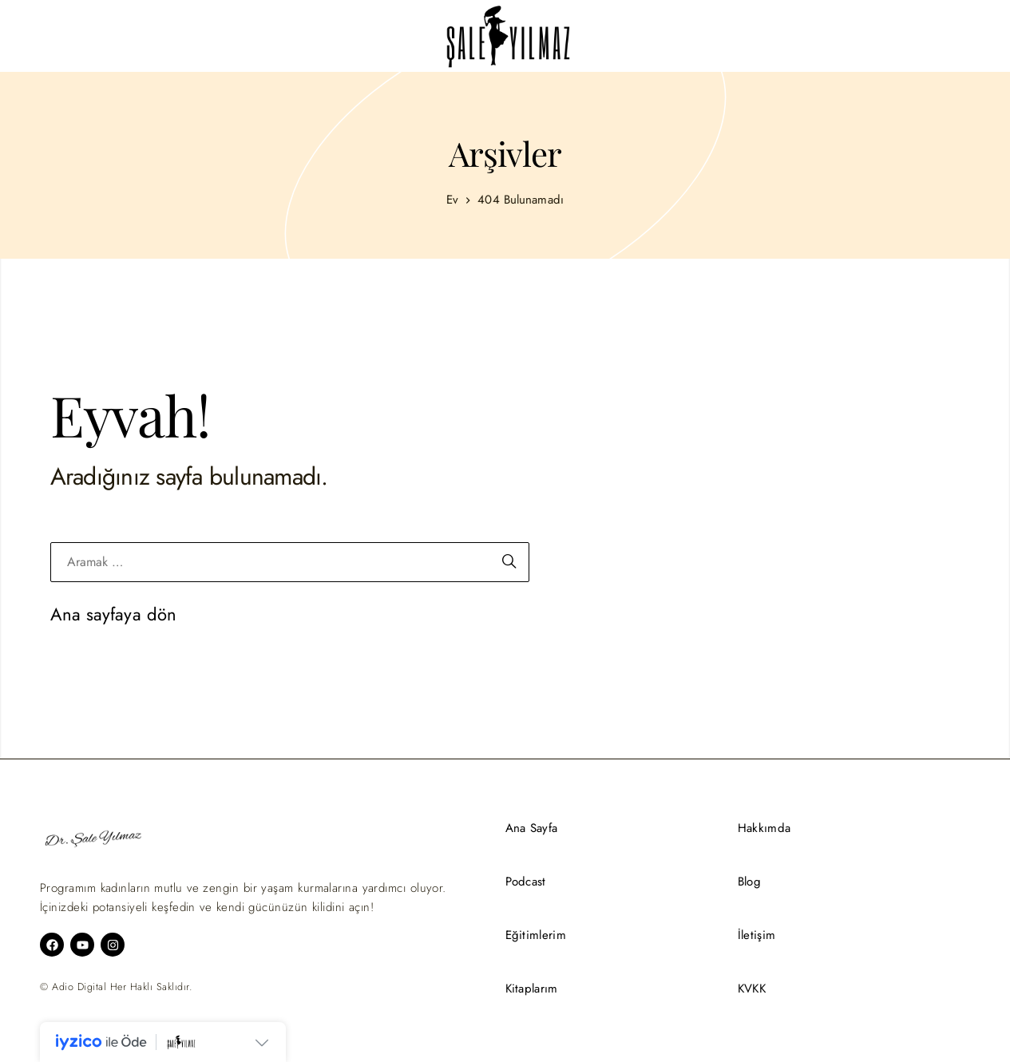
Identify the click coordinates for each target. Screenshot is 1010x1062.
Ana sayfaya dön (113, 614)
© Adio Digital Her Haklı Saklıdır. (116, 987)
